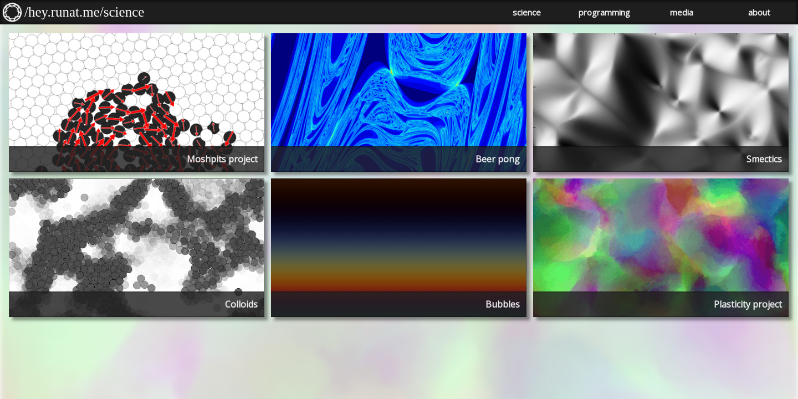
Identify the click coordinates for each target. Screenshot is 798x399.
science (124, 11)
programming (604, 12)
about (759, 12)
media (681, 12)
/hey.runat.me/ (64, 11)
